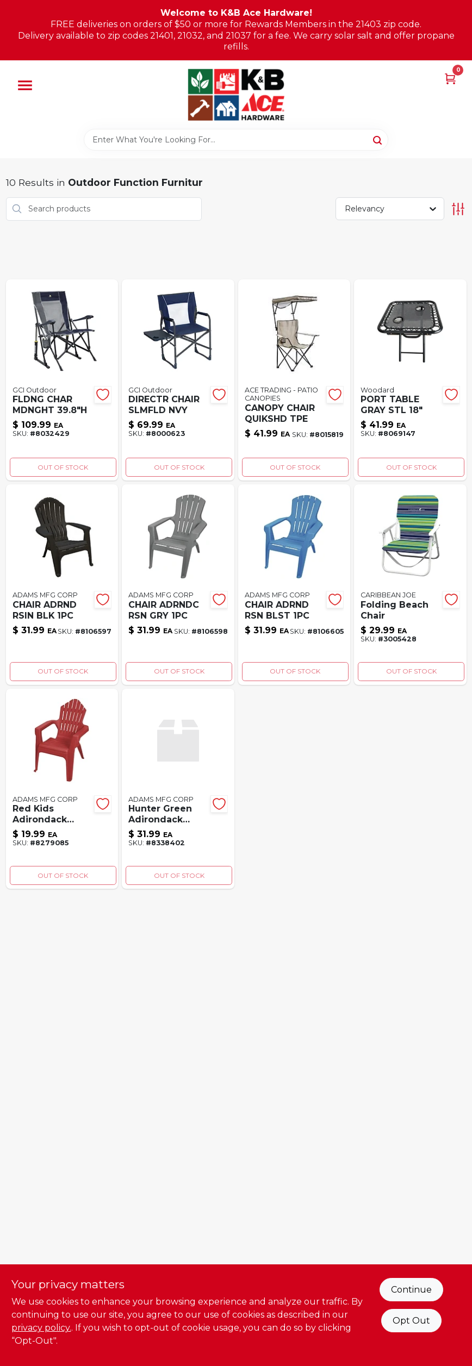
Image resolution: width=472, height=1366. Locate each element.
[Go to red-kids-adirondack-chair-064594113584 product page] (62, 789)
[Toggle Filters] (458, 209)
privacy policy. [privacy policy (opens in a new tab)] (41, 1328)
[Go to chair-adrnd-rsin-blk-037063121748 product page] (62, 584)
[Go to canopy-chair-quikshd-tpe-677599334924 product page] (294, 380)
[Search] (378, 139)
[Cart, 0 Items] (450, 78)
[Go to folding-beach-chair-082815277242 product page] (410, 584)
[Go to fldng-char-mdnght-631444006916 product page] (62, 380)
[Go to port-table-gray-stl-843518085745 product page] (410, 380)
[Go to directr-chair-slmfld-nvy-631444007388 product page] (178, 380)
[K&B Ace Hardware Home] (236, 94)
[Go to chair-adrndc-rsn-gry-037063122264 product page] (178, 584)
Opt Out (411, 1320)
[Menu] (25, 85)
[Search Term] (236, 140)
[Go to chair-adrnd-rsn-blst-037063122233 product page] (294, 584)
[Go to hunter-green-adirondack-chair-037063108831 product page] (178, 789)
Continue (411, 1289)
